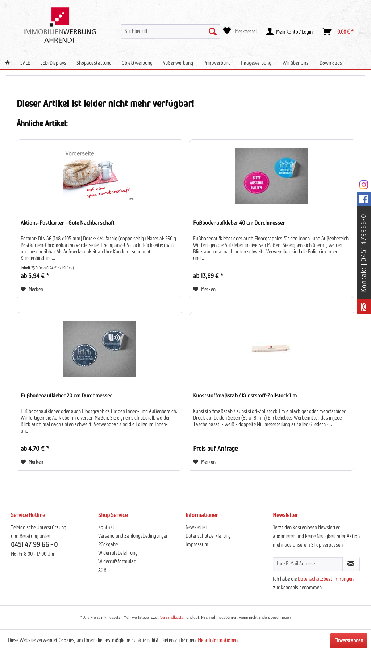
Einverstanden (348, 640)
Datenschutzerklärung (208, 536)
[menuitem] (170, 31)
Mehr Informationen (218, 640)
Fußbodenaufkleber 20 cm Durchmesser (66, 396)
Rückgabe (108, 544)
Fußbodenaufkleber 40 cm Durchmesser (239, 223)
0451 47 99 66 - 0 (34, 545)
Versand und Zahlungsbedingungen (133, 536)
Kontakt (106, 527)
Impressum (197, 544)
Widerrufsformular (117, 561)
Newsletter (196, 527)
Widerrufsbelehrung (118, 553)
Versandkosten (173, 617)
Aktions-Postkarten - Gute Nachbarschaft (67, 223)
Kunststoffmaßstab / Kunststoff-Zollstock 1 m (245, 396)
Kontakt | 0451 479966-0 (363, 253)
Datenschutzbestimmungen (326, 579)
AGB (102, 570)
